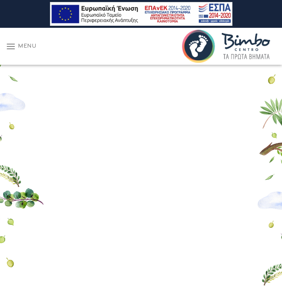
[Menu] (21, 46)
